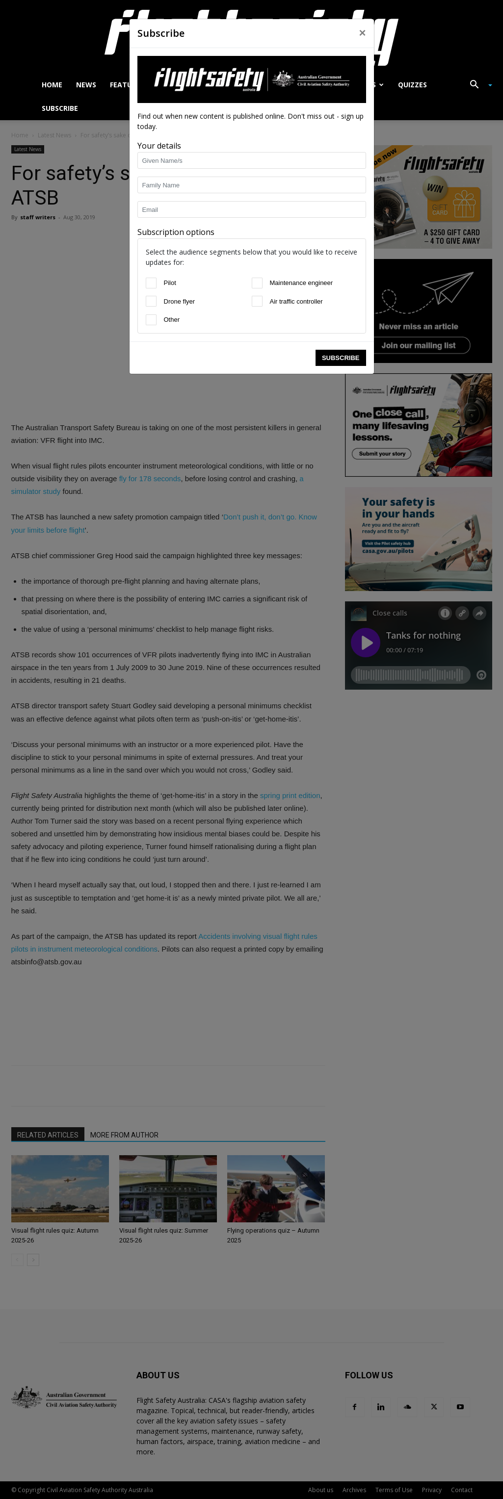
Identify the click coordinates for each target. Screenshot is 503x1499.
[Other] (151, 319)
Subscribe (341, 358)
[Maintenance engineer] (257, 283)
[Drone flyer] (151, 301)
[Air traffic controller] (257, 301)
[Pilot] (151, 283)
